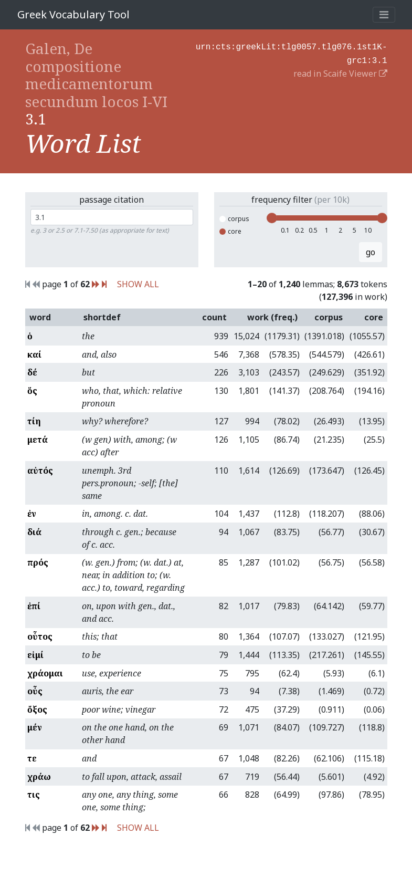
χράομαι (45, 673)
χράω (39, 776)
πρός (37, 562)
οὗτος (39, 636)
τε (32, 758)
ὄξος (37, 709)
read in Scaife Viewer (340, 71)
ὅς (32, 390)
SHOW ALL (138, 284)
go (370, 252)
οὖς (35, 691)
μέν (34, 727)
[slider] (272, 218)
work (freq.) (272, 317)
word (40, 317)
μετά (37, 439)
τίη (34, 421)
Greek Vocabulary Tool (73, 14)
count (214, 317)
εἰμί (35, 655)
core (230, 231)
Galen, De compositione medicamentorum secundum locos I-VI (96, 74)
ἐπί (33, 606)
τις (33, 794)
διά (34, 532)
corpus (234, 218)
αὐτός (40, 470)
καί (34, 354)
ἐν (31, 513)
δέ (32, 372)
